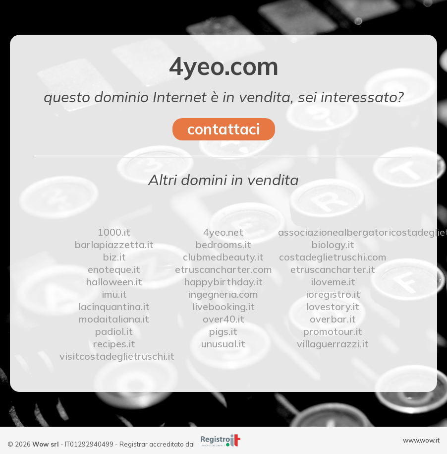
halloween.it (114, 281)
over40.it (223, 319)
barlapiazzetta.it (114, 244)
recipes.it (114, 343)
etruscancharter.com (223, 269)
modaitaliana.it (114, 319)
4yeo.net (223, 232)
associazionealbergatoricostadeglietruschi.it (333, 232)
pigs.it (223, 331)
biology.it (332, 244)
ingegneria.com (223, 294)
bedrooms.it (223, 244)
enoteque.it (114, 269)
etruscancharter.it (332, 269)
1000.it (114, 232)
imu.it (114, 294)
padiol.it (114, 331)
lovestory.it (332, 306)
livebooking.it (223, 306)
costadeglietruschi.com (333, 257)
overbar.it (333, 319)
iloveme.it (333, 281)
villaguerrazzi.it (333, 343)
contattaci (223, 129)
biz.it (114, 257)
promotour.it (332, 331)
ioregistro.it (333, 294)
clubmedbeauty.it (223, 257)
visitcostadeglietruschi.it (114, 356)
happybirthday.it (223, 281)
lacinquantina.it (114, 306)
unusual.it (223, 343)
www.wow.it (421, 440)
